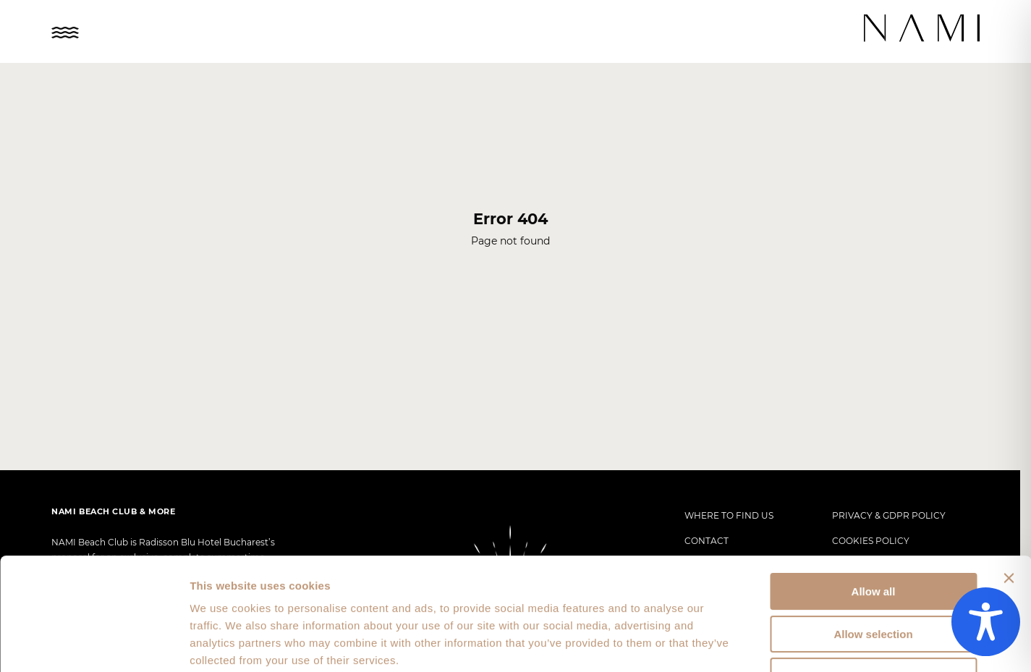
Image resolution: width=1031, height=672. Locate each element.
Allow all (874, 495)
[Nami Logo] (922, 28)
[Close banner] (1009, 482)
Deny (873, 580)
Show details (759, 643)
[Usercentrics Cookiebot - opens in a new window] (93, 644)
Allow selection (872, 538)
